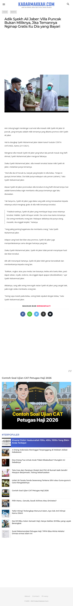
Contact (36, 596)
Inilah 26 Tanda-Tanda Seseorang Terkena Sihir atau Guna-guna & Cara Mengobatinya (41, 481)
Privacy (45, 596)
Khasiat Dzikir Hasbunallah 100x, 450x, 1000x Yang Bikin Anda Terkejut (40, 441)
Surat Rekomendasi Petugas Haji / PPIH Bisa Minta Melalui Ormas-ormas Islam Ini (38, 532)
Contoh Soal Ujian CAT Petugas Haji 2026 (27, 377)
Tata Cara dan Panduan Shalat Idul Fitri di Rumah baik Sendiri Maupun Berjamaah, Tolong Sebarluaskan (39, 471)
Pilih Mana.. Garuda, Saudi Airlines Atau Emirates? (34, 501)
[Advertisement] (36, 51)
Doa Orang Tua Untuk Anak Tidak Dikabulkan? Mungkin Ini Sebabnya (38, 461)
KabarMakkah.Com (41, 601)
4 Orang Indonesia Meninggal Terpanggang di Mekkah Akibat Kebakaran (39, 451)
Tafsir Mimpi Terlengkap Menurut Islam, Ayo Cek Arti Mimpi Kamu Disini (38, 512)
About (27, 596)
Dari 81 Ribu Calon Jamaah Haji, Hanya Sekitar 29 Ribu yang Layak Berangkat (41, 522)
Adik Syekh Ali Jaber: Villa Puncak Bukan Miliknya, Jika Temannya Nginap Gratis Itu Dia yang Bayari (32, 23)
